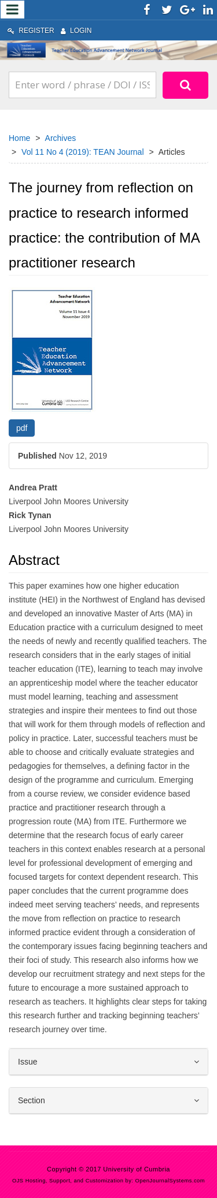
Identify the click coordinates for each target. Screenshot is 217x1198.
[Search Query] (82, 85)
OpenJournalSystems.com (170, 1181)
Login (76, 31)
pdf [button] (21, 428)
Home (19, 138)
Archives (60, 138)
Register (31, 31)
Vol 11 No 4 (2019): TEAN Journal (82, 152)
